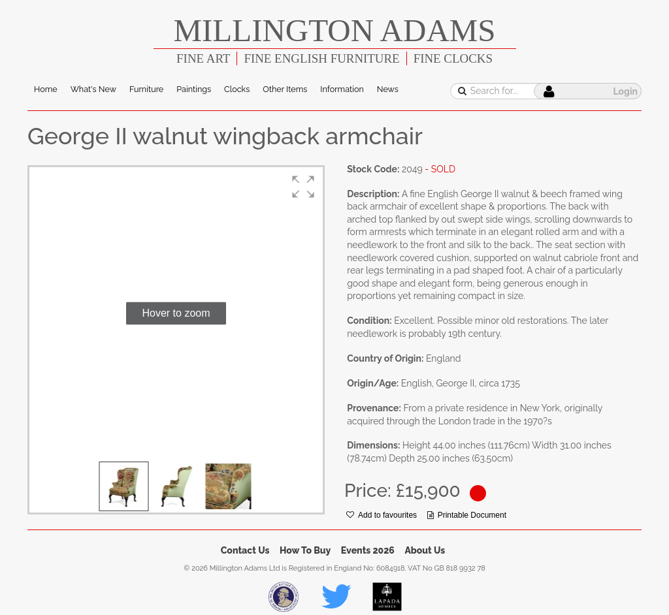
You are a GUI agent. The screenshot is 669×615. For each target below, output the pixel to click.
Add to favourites (381, 515)
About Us (424, 550)
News (388, 89)
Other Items (285, 89)
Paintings (193, 89)
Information (341, 89)
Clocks (237, 89)
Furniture (146, 89)
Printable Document (466, 515)
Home (45, 89)
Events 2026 (368, 550)
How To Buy (305, 550)
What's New (93, 89)
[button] (303, 186)
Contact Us (245, 550)
